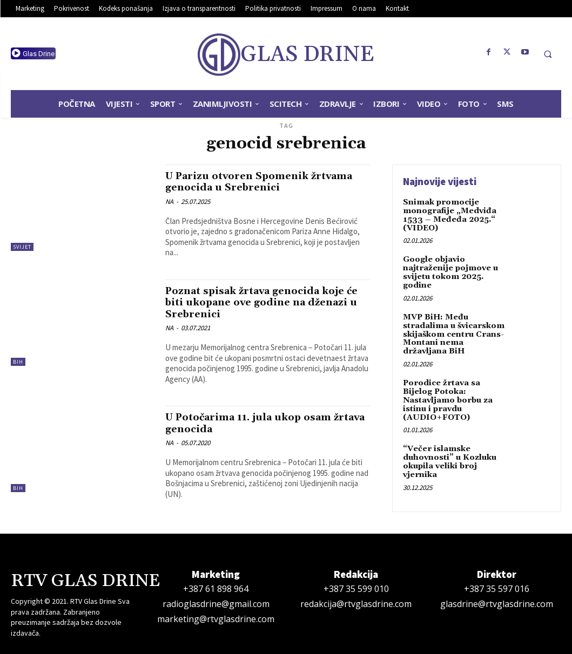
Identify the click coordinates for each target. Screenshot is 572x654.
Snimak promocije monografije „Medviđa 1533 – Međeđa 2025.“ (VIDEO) (448, 214)
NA (169, 201)
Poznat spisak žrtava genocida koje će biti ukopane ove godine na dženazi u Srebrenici (261, 301)
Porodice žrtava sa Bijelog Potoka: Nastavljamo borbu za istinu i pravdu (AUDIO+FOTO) (447, 396)
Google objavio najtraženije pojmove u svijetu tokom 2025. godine (449, 271)
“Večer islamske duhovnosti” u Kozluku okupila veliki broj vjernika (449, 457)
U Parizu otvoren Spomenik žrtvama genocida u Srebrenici (264, 181)
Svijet (22, 246)
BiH (18, 361)
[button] (547, 53)
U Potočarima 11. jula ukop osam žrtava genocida (254, 421)
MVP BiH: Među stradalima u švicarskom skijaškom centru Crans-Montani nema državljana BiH (454, 331)
